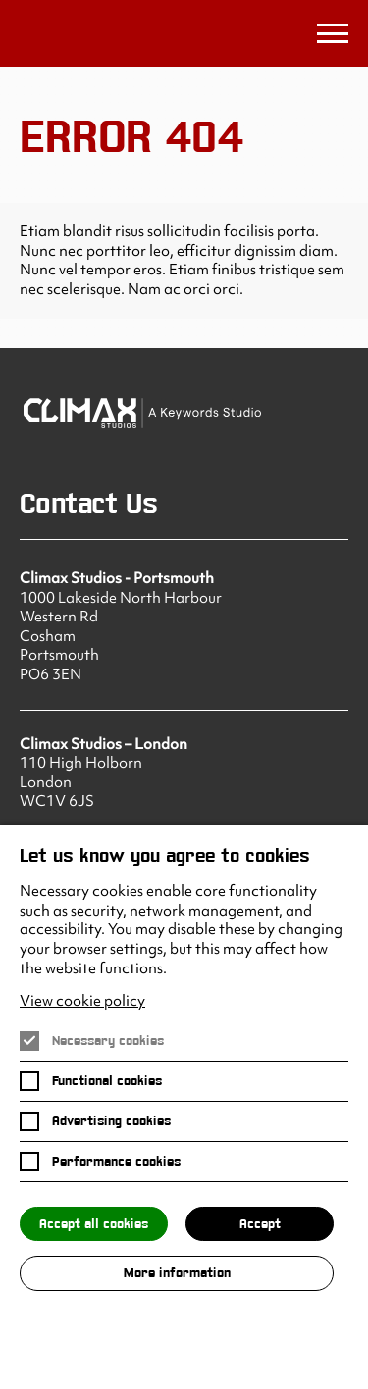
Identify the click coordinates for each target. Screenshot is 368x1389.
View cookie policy (82, 1001)
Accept (260, 1223)
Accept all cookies (93, 1223)
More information (177, 1272)
